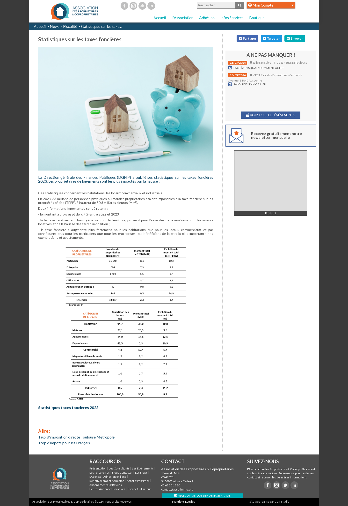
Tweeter (271, 38)
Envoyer (294, 38)
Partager (247, 38)
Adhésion (207, 17)
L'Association (182, 17)
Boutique (256, 17)
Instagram (133, 6)
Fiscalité (70, 26)
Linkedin (151, 6)
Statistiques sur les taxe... (101, 26)
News (54, 26)
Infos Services (231, 17)
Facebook (124, 6)
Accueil (159, 17)
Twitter (142, 6)
